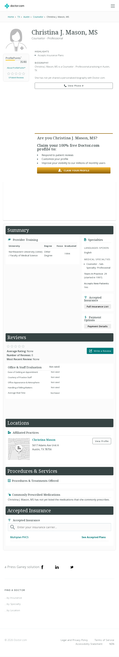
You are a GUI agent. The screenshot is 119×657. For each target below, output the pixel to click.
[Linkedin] (57, 566)
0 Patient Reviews (16, 77)
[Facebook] (42, 566)
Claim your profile (73, 170)
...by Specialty (13, 603)
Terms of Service (104, 640)
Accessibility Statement (89, 643)
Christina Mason (43, 440)
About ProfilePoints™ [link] (16, 68)
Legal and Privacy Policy (74, 640)
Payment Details (98, 326)
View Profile (102, 441)
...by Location (12, 610)
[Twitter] (72, 566)
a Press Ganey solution (22, 567)
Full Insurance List (98, 306)
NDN (111, 643)
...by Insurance (13, 597)
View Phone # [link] (74, 86)
